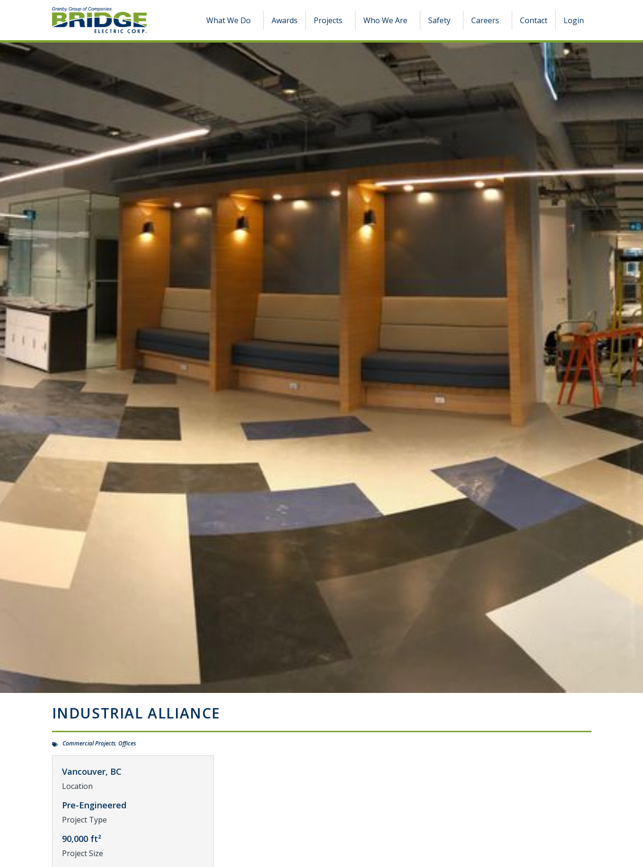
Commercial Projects (88, 743)
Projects (330, 20)
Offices (127, 743)
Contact (533, 20)
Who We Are (387, 20)
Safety (441, 20)
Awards (285, 20)
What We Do (230, 20)
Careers (487, 20)
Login (574, 20)
